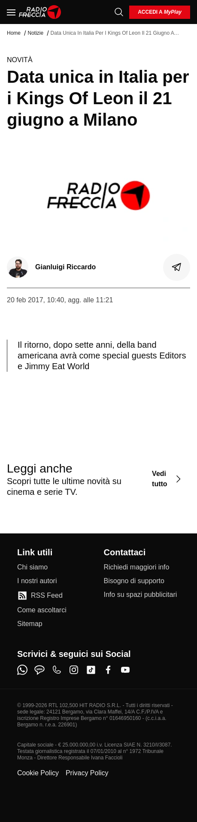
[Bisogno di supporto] (134, 581)
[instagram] (74, 670)
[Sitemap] (29, 624)
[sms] (39, 670)
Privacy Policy (87, 773)
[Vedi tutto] (167, 479)
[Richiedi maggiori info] (137, 567)
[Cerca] (119, 12)
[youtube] (125, 670)
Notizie (35, 33)
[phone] (57, 670)
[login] (159, 12)
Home (14, 33)
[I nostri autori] (37, 581)
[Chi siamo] (32, 567)
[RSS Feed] (40, 595)
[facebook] (108, 670)
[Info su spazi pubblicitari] (140, 594)
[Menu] (11, 12)
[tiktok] (91, 670)
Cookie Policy (38, 773)
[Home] (40, 12)
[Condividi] (176, 267)
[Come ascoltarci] (42, 610)
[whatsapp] (22, 670)
